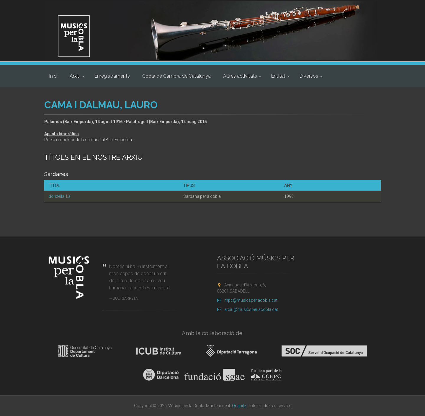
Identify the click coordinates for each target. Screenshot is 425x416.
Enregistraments (112, 76)
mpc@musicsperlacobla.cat (247, 300)
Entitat (278, 76)
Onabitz (239, 405)
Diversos (308, 76)
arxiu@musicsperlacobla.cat (247, 309)
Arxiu (75, 76)
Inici (53, 76)
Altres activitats (240, 76)
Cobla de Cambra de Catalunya (176, 76)
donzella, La (60, 196)
